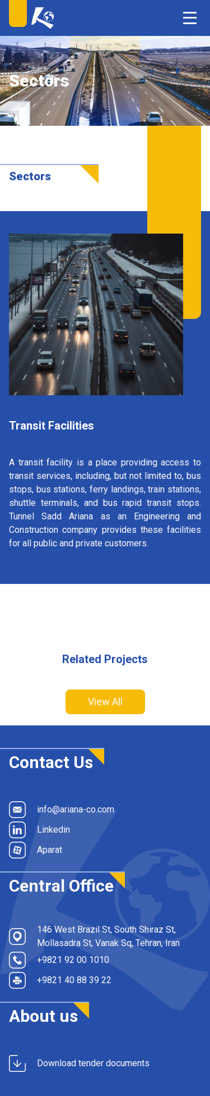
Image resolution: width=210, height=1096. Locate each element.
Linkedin (39, 830)
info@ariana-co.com (61, 810)
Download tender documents (79, 1063)
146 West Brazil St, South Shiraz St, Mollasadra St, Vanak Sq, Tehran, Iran (94, 936)
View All (105, 701)
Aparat (35, 850)
